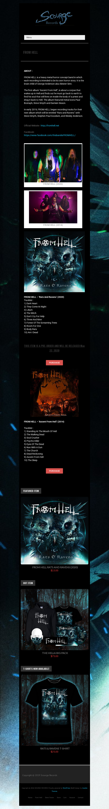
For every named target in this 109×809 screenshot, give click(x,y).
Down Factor (49, 797)
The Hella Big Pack (55, 652)
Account (72, 797)
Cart (64, 797)
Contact (80, 797)
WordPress (66, 788)
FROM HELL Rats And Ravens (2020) (55, 567)
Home (30, 797)
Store (59, 797)
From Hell (38, 797)
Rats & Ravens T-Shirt (55, 748)
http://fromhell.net (50, 125)
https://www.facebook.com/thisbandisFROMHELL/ (50, 135)
